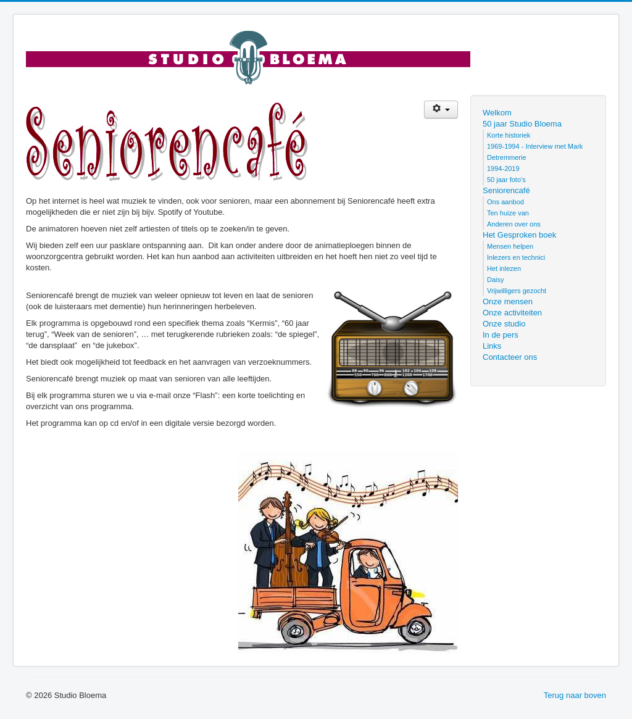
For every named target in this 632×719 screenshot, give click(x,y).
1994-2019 (503, 168)
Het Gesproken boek (519, 234)
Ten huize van (508, 213)
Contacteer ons (510, 357)
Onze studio (504, 323)
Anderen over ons (514, 224)
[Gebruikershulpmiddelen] (441, 109)
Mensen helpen (510, 246)
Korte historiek (508, 135)
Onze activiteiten (512, 312)
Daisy (495, 279)
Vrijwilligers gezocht (516, 290)
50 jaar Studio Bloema (522, 123)
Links (492, 346)
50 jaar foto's (506, 179)
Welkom (497, 112)
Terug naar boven (575, 695)
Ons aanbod (505, 202)
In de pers (500, 334)
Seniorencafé (506, 190)
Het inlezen (504, 268)
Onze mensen (508, 301)
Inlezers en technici (516, 257)
